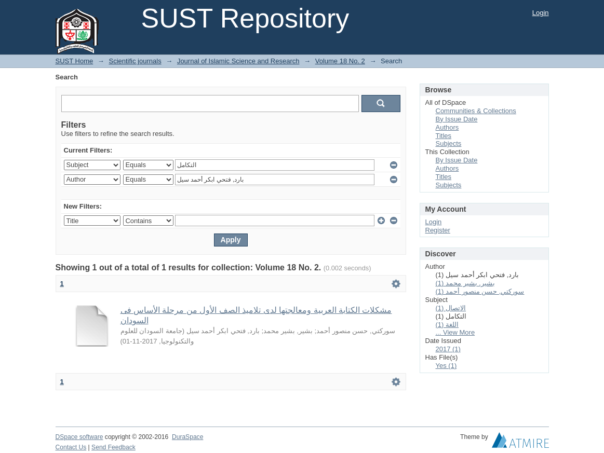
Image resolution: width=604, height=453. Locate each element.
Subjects (449, 143)
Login (540, 13)
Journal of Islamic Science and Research (238, 61)
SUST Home (74, 61)
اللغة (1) (447, 324)
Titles (444, 136)
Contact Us (71, 447)
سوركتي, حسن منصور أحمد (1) (480, 291)
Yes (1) (446, 365)
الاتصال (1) (451, 308)
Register (437, 230)
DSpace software (79, 437)
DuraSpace (187, 437)
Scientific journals (135, 61)
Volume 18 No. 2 (340, 61)
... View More (455, 332)
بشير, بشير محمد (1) (465, 283)
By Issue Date (457, 119)
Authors (447, 127)
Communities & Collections (476, 111)
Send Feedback (113, 447)
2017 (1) (448, 349)
